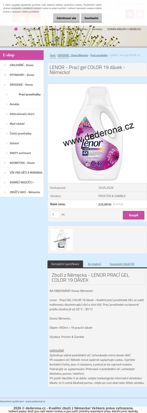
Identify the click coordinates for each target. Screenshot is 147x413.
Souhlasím (90, 18)
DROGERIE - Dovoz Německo (73, 55)
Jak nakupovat (53, 29)
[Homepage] (16, 29)
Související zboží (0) (122, 264)
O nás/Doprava (31, 29)
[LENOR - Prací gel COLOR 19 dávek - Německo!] (97, 85)
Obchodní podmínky (76, 29)
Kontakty (97, 29)
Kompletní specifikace (65, 264)
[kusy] (55, 214)
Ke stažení (94, 264)
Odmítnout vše (62, 18)
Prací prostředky (99, 55)
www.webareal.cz (35, 401)
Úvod (52, 55)
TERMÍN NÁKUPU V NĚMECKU (124, 29)
